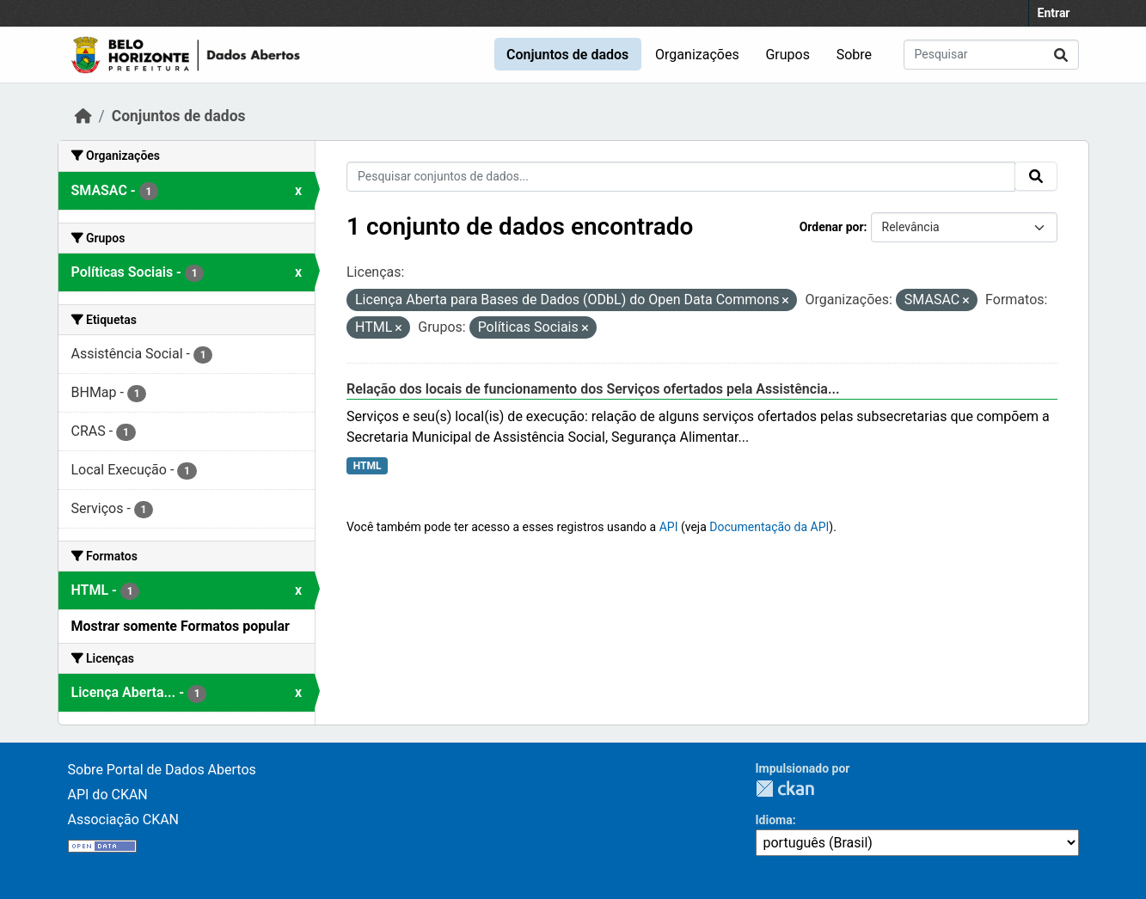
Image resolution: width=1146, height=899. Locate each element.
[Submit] (1061, 55)
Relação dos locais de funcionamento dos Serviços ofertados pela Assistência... (593, 389)
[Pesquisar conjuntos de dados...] (991, 55)
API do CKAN (108, 794)
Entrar (1054, 13)
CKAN (785, 789)
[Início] (83, 116)
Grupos (787, 54)
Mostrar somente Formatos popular (180, 626)
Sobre (854, 54)
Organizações (697, 54)
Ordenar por (832, 227)
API (668, 527)
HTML (367, 466)
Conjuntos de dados (567, 54)
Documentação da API (769, 527)
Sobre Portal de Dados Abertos (162, 769)
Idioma (774, 820)
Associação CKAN (124, 819)
